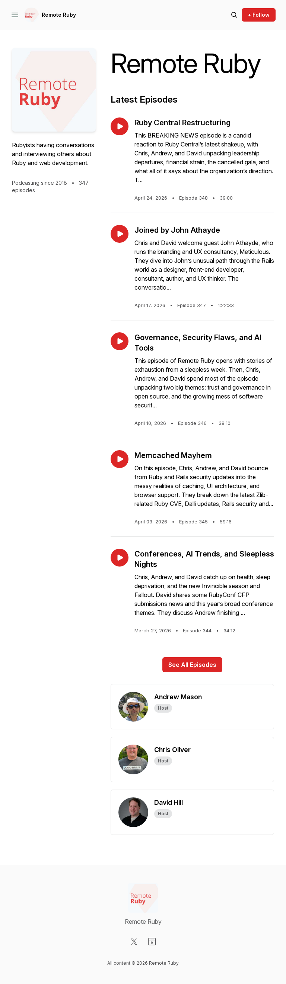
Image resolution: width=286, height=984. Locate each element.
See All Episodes (192, 664)
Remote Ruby (59, 15)
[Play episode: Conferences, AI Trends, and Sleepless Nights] (119, 558)
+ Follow (259, 15)
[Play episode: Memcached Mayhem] (119, 459)
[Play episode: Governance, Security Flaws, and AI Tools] (119, 341)
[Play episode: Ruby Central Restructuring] (119, 126)
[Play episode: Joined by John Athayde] (119, 234)
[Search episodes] (234, 14)
